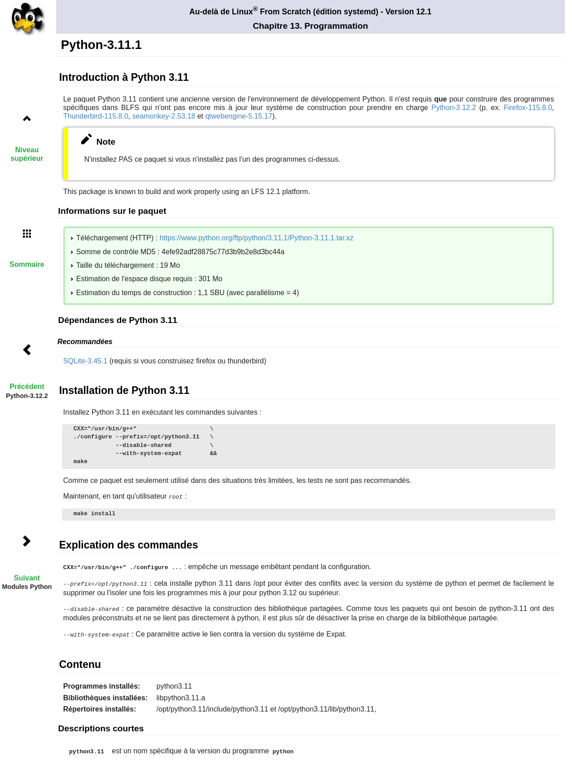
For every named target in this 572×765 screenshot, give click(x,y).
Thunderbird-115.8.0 (95, 116)
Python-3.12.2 (453, 107)
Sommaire (26, 264)
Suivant (27, 578)
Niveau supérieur (27, 154)
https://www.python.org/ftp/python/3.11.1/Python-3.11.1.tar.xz (257, 238)
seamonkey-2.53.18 (164, 116)
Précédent (26, 386)
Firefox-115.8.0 (528, 107)
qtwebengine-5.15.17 (238, 116)
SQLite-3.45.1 (85, 361)
